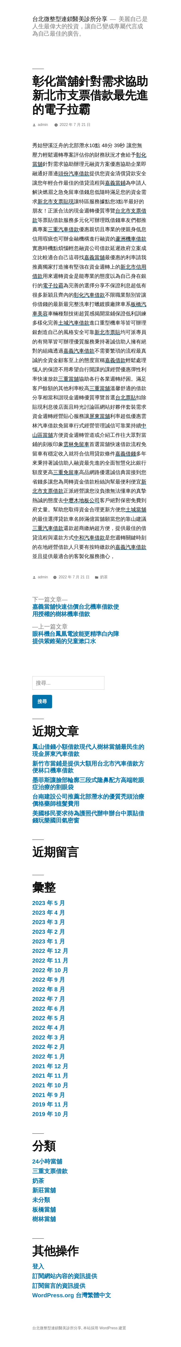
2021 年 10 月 (50, 1085)
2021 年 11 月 (50, 1075)
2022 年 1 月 (48, 1056)
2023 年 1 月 (48, 941)
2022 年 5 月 (48, 1018)
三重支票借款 (50, 1171)
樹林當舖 (44, 1219)
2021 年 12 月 (50, 1066)
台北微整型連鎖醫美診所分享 (69, 19)
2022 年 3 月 (48, 1037)
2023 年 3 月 (48, 922)
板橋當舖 (44, 1209)
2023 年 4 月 (48, 912)
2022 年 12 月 (50, 951)
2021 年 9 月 (48, 1095)
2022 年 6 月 (48, 1008)
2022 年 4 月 (48, 1028)
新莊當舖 (44, 1190)
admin (43, 125)
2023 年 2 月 (48, 932)
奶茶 (104, 577)
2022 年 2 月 (48, 1047)
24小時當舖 (47, 1161)
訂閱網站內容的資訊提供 (64, 1276)
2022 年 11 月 (50, 960)
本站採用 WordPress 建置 (104, 1328)
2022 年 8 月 (48, 989)
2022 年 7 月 (48, 999)
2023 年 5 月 (48, 903)
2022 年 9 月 (48, 979)
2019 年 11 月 (50, 1104)
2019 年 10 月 (50, 1114)
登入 (38, 1266)
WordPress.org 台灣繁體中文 (71, 1295)
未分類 (41, 1200)
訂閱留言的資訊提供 (58, 1286)
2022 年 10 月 (50, 970)
